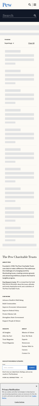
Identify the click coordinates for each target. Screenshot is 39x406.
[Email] (15, 367)
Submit (32, 367)
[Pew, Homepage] (7, 5)
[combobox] (17, 16)
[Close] (36, 386)
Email (3, 364)
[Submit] (35, 15)
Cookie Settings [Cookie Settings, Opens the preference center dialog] (19, 402)
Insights (5, 329)
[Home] (19, 257)
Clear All (31, 43)
